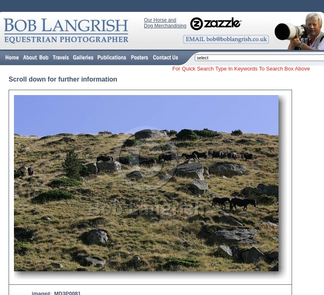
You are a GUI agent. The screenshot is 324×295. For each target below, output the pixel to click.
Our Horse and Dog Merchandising (165, 23)
